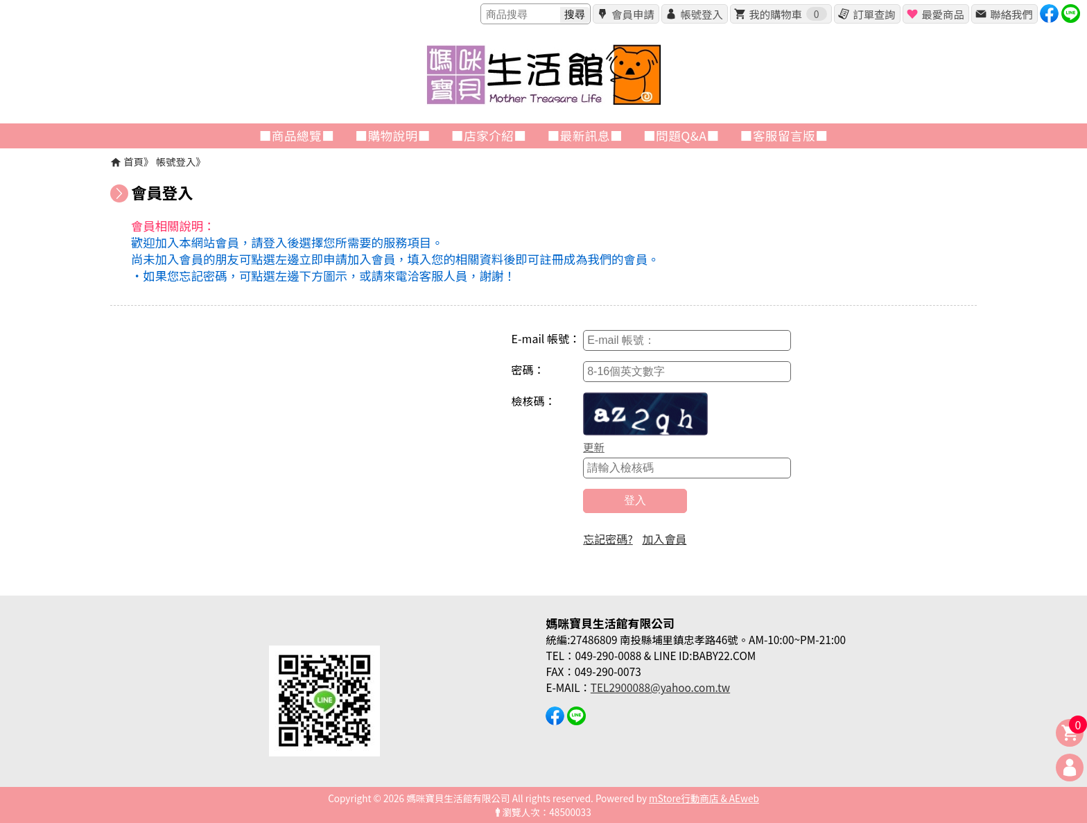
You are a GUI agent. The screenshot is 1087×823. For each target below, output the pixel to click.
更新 (594, 446)
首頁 (133, 161)
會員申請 (632, 13)
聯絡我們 (1011, 13)
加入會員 (664, 538)
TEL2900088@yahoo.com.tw (660, 687)
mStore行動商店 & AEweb (704, 798)
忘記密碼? (608, 538)
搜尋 (574, 14)
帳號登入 (701, 13)
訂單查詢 (874, 13)
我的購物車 (787, 13)
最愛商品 (942, 13)
